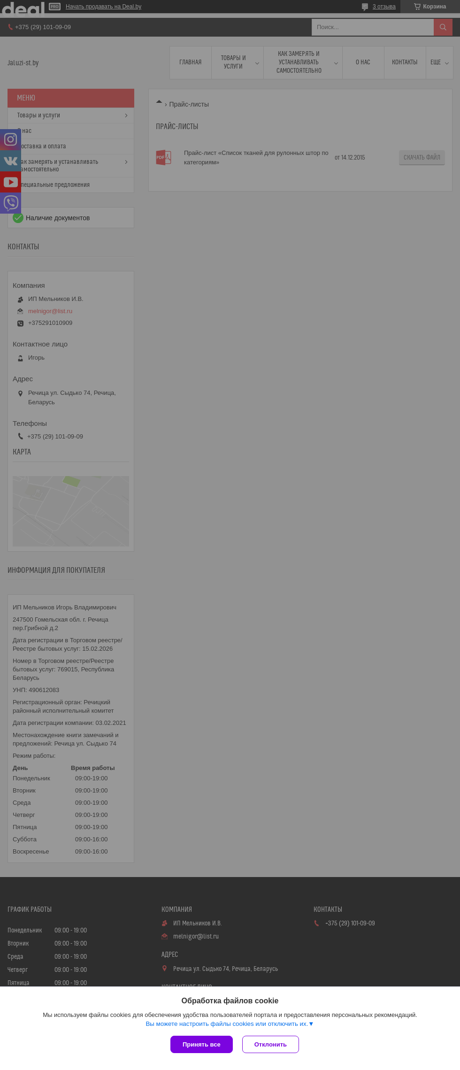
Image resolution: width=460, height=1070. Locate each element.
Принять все (202, 1044)
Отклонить (270, 1044)
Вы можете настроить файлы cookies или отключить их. (227, 1023)
